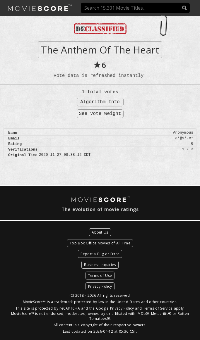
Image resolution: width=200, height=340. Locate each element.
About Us (100, 232)
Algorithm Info (99, 102)
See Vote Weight (100, 113)
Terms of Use (100, 275)
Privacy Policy (100, 286)
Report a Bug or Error (100, 253)
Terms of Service (158, 308)
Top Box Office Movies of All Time (100, 243)
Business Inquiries (100, 264)
